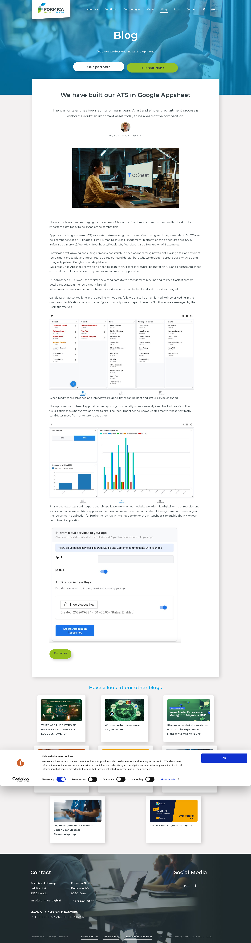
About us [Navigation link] (92, 9)
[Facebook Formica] (195, 886)
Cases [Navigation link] (151, 9)
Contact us (62, 653)
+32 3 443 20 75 (82, 901)
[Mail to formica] (46, 900)
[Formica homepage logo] (51, 9)
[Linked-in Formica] (185, 886)
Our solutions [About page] (153, 67)
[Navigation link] (204, 9)
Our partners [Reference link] (97, 67)
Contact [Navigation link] (191, 9)
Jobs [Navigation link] (177, 9)
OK (224, 915)
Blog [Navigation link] (164, 9)
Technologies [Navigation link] (132, 9)
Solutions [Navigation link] (111, 9)
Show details (168, 936)
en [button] (213, 9)
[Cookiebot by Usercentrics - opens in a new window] (21, 936)
